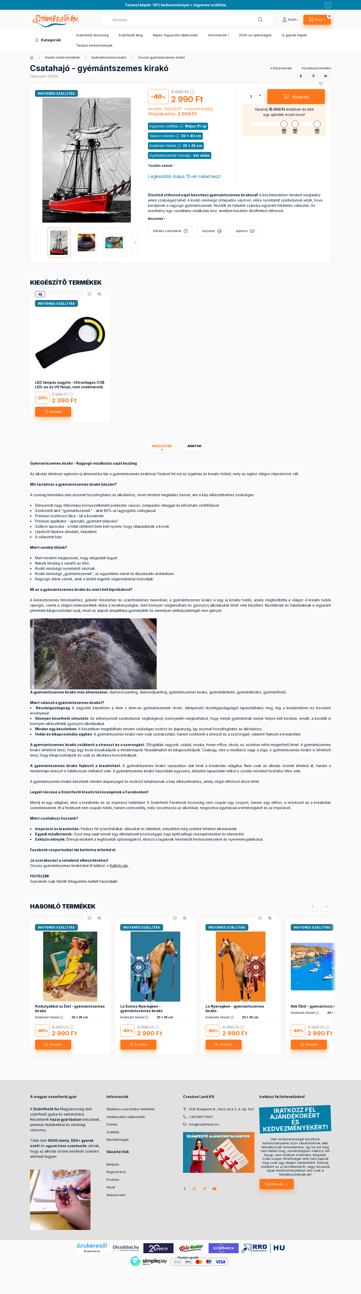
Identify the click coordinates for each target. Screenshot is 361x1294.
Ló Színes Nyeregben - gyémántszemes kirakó (141, 1008)
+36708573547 (201, 1117)
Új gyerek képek (294, 35)
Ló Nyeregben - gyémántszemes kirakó (235, 1008)
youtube (215, 1189)
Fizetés (112, 1124)
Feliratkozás (274, 1184)
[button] (48, 40)
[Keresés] (260, 20)
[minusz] (260, 98)
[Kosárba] (296, 96)
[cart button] (317, 20)
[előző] (313, 906)
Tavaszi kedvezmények (94, 45)
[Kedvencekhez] (321, 84)
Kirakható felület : (49, 1017)
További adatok (160, 165)
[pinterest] (313, 76)
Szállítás (113, 1132)
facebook (184, 1189)
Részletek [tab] (162, 446)
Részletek (155, 219)
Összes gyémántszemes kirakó (161, 57)
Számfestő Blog (131, 35)
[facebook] (301, 76)
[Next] (135, 243)
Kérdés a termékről (167, 231)
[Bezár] (328, 5)
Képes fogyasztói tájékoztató (175, 35)
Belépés (113, 1164)
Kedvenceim (116, 1195)
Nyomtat (208, 231)
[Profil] (290, 20)
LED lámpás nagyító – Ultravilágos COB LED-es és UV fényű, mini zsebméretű (70, 384)
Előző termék (282, 68)
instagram (195, 1189)
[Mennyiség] (251, 96)
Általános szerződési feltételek (131, 1109)
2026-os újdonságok (255, 35)
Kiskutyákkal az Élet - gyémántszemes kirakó (70, 1008)
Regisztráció (116, 1172)
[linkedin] (326, 76)
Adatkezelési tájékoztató (126, 1117)
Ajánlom (242, 231)
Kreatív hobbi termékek (62, 57)
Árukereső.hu (92, 1251)
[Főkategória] (32, 57)
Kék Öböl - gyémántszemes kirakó (321, 1006)
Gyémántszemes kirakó (108, 57)
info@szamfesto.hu (204, 1124)
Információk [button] (217, 35)
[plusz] (260, 95)
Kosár (111, 1187)
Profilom (113, 1180)
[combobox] (187, 20)
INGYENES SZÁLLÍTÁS (56, 93)
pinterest (205, 1189)
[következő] (326, 906)
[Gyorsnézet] (100, 294)
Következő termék (315, 68)
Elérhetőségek (118, 1140)
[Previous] (38, 243)
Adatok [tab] (195, 446)
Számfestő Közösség (92, 35)
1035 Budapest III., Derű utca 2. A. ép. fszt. (221, 1109)
